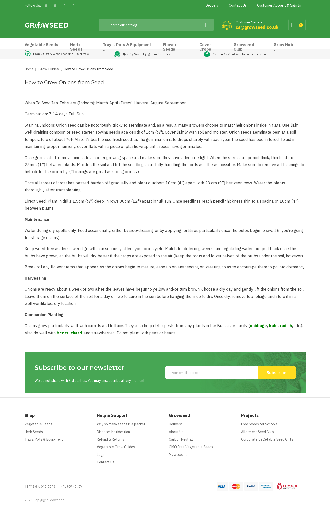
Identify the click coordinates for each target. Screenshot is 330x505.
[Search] (156, 25)
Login (101, 454)
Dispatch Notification (113, 432)
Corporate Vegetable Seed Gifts (267, 439)
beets (62, 332)
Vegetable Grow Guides (116, 447)
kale (273, 325)
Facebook (46, 5)
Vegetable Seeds (38, 424)
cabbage (258, 325)
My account (178, 454)
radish (286, 325)
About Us (176, 432)
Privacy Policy (71, 486)
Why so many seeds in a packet (121, 424)
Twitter (55, 5)
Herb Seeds (34, 432)
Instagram (73, 5)
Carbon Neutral (181, 439)
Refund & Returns (110, 439)
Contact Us (105, 462)
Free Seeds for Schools (259, 424)
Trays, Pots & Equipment (44, 439)
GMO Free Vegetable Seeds (191, 447)
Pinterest (64, 5)
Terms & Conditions (40, 486)
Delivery (175, 424)
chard (76, 332)
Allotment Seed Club (257, 432)
